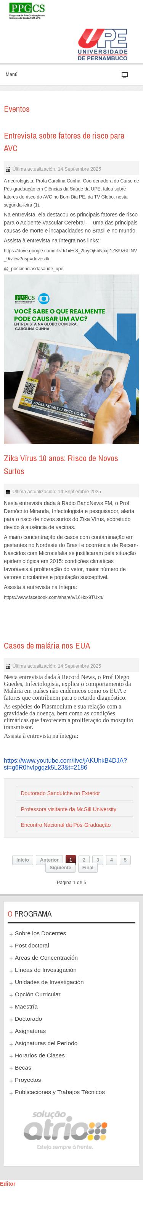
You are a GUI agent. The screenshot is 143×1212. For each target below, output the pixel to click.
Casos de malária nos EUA (47, 645)
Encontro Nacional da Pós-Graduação (66, 825)
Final (87, 867)
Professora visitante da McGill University (68, 809)
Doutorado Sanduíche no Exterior (60, 793)
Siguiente (60, 867)
